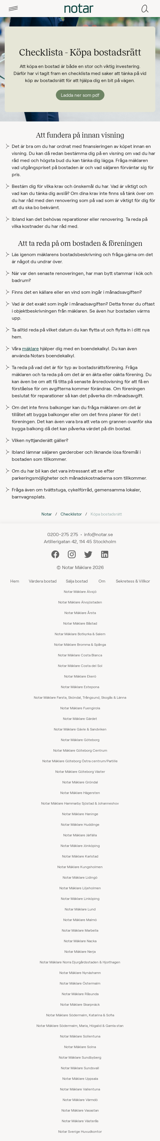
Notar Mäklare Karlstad (80, 856)
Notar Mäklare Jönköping (80, 845)
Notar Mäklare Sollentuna (80, 1036)
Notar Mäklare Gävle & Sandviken (80, 729)
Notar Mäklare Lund (80, 909)
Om (102, 580)
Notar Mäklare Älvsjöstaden (80, 602)
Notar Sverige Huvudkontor (80, 1131)
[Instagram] (72, 553)
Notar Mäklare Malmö (80, 920)
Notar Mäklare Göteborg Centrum (80, 750)
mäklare (30, 348)
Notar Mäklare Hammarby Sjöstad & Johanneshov (80, 803)
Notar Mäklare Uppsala (80, 1078)
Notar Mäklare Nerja (80, 951)
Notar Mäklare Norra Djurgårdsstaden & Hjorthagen (80, 962)
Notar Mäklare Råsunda (80, 994)
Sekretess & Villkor (133, 580)
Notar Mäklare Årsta (80, 612)
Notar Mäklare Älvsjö (80, 591)
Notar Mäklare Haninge (80, 814)
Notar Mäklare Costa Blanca (80, 655)
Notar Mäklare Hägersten (80, 792)
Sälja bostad (77, 580)
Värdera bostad (42, 580)
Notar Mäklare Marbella (80, 930)
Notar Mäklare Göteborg (80, 740)
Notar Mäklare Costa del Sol (80, 665)
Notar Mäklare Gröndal (80, 782)
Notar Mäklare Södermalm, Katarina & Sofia (80, 1015)
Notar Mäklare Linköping (80, 898)
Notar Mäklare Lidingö (80, 877)
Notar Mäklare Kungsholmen (80, 867)
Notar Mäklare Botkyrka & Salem (80, 634)
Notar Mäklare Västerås (80, 1121)
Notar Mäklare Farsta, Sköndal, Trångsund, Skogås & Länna (80, 697)
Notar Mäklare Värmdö (80, 1099)
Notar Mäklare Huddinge (80, 824)
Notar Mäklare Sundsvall (80, 1068)
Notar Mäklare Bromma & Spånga (80, 644)
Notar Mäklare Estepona (80, 687)
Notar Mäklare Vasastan (80, 1110)
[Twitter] (88, 553)
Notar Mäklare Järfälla (80, 835)
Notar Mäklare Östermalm (80, 983)
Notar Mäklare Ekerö (80, 676)
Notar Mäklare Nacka (80, 941)
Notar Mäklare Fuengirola (80, 708)
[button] (13, 8)
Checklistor (71, 513)
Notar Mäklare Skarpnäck (80, 1004)
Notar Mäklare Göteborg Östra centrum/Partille (80, 761)
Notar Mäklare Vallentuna (80, 1089)
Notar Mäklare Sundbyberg (80, 1057)
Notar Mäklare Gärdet (80, 718)
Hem (14, 580)
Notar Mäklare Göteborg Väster (80, 771)
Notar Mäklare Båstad (80, 623)
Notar (46, 513)
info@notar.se (98, 534)
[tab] (13, 8)
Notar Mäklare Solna (80, 1047)
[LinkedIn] (104, 553)
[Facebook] (55, 553)
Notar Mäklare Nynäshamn (80, 972)
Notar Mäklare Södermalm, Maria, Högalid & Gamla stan (80, 1025)
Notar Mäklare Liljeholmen (80, 888)
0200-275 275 (62, 534)
